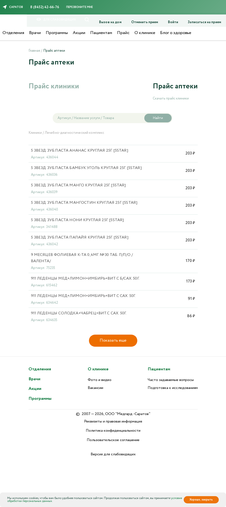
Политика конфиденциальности (113, 430)
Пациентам (101, 33)
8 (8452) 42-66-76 (44, 7)
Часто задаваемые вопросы (171, 380)
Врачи (35, 33)
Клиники (35, 132)
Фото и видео (99, 380)
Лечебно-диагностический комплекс (74, 132)
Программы (57, 33)
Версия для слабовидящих (113, 454)
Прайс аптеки (175, 86)
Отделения (13, 33)
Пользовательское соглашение (113, 440)
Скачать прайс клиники (171, 98)
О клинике (144, 33)
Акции (79, 33)
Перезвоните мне (79, 7)
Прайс (123, 33)
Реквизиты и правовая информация (113, 421)
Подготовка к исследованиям (173, 388)
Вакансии (95, 388)
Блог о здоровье (175, 33)
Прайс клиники (54, 86)
